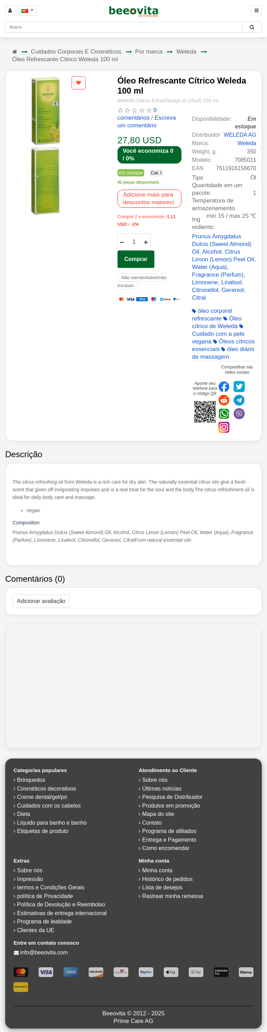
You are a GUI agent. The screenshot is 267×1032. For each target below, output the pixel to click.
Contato (152, 823)
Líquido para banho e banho (52, 823)
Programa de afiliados (169, 831)
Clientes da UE (35, 930)
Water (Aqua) (209, 267)
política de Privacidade (45, 896)
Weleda (186, 51)
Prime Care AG (133, 1021)
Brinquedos (31, 780)
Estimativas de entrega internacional (62, 913)
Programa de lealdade (44, 921)
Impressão (30, 879)
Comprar (136, 259)
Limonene (205, 282)
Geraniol (232, 290)
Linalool (231, 282)
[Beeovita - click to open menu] (256, 10)
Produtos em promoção (171, 806)
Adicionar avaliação (41, 601)
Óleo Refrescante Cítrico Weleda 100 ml (65, 59)
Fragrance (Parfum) (217, 274)
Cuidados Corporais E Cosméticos (76, 51)
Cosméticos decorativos (46, 789)
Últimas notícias (161, 789)
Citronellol (205, 290)
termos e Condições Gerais (50, 887)
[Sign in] (10, 10)
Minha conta (157, 870)
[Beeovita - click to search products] (251, 27)
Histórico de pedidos (167, 879)
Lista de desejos (162, 887)
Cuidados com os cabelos (49, 806)
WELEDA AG (240, 135)
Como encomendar (165, 848)
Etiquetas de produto (42, 831)
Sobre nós (155, 780)
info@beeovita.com (44, 952)
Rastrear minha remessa (172, 896)
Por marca (148, 51)
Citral (199, 297)
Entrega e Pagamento (169, 840)
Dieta (23, 814)
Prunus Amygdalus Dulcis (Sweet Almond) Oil (221, 244)
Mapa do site (158, 814)
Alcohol (212, 251)
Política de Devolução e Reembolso (61, 904)
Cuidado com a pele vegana (218, 334)
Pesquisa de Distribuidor (172, 797)
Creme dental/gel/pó (42, 797)
